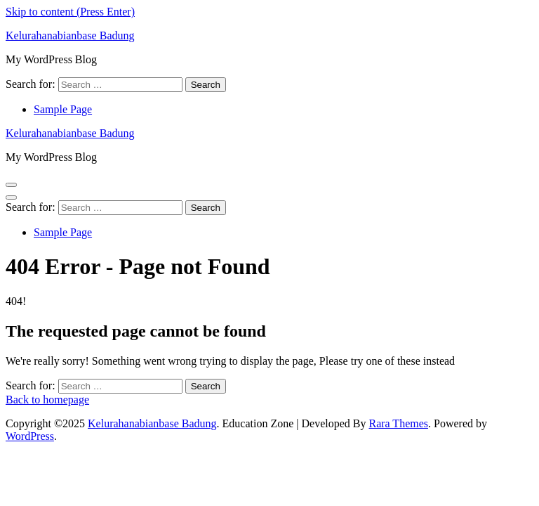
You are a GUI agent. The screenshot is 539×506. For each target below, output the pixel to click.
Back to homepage (47, 400)
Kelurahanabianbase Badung (70, 35)
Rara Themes (398, 423)
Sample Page (63, 109)
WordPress (30, 436)
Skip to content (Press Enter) (70, 12)
